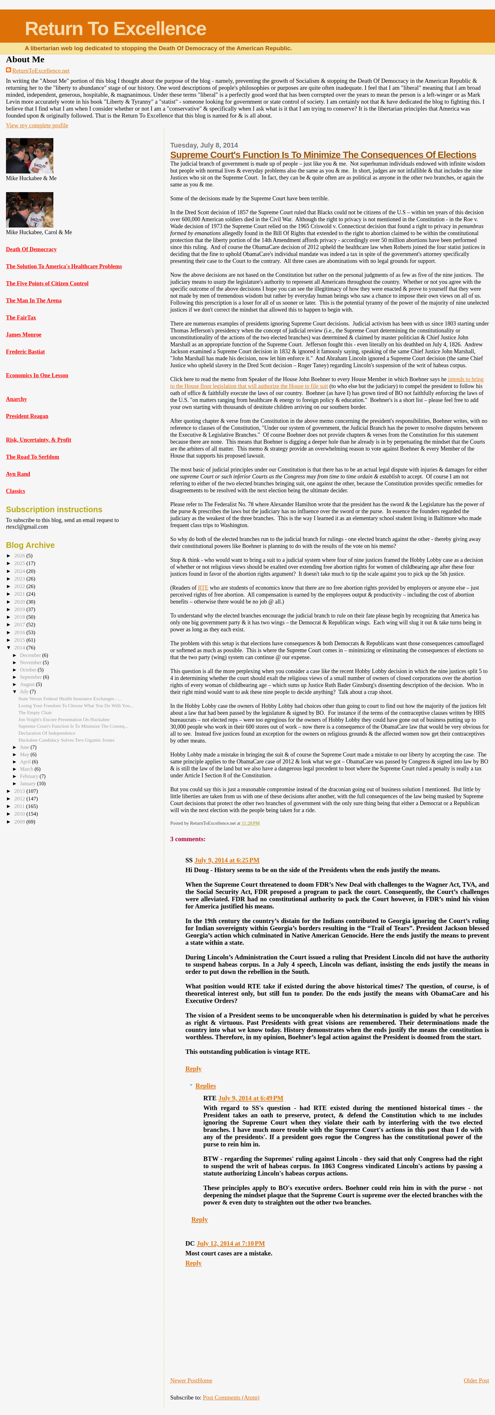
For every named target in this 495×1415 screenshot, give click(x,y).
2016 (20, 632)
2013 (20, 791)
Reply (193, 1068)
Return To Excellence (115, 28)
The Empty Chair (35, 712)
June (25, 747)
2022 (20, 586)
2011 (20, 806)
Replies (205, 1085)
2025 (20, 563)
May (25, 754)
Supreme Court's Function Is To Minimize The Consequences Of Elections (323, 154)
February (29, 776)
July (25, 691)
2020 (20, 602)
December (31, 655)
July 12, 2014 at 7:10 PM (231, 1243)
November (31, 662)
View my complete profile (37, 125)
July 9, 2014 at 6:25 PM (226, 860)
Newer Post (184, 1380)
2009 (20, 822)
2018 (20, 617)
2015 (20, 640)
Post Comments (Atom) (231, 1397)
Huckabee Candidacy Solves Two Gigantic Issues (66, 740)
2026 (20, 556)
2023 (20, 579)
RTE (203, 588)
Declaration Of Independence (46, 733)
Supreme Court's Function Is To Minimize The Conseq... (73, 726)
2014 (20, 648)
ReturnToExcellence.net (40, 70)
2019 (20, 609)
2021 (20, 594)
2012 (20, 799)
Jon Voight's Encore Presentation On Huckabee (64, 719)
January (28, 783)
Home (205, 1380)
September (31, 677)
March (27, 769)
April (26, 761)
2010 (20, 814)
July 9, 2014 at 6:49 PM (250, 1098)
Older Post (476, 1380)
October (29, 669)
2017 (20, 625)
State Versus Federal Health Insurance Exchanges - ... (70, 698)
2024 (20, 571)
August (28, 684)
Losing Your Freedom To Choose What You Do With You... (75, 705)
